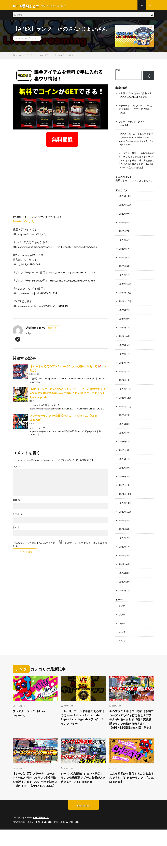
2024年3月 (124, 367)
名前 (16, 502)
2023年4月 (124, 463)
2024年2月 (124, 376)
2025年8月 (124, 227)
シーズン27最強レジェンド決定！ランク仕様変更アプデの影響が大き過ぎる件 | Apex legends (83, 791)
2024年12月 (125, 288)
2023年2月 (124, 481)
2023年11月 (125, 402)
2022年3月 (124, 577)
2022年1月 (124, 594)
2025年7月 (124, 236)
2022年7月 (124, 542)
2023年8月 (124, 428)
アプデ (122, 618)
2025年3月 (124, 271)
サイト (16, 529)
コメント (17, 468)
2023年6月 (124, 446)
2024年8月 (124, 323)
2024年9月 (124, 314)
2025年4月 (124, 262)
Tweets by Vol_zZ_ (23, 223)
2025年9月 (124, 218)
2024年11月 (125, 297)
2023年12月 (125, 393)
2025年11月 (125, 201)
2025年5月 (124, 253)
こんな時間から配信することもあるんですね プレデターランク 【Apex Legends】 (131, 788)
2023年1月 (124, 489)
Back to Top (83, 822)
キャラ (122, 636)
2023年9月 (124, 419)
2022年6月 (124, 551)
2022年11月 (125, 507)
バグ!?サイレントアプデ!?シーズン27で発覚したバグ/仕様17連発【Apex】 (136, 111)
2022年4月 (124, 568)
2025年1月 (124, 279)
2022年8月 (124, 533)
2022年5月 (124, 559)
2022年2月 (124, 586)
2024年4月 (124, 358)
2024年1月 (124, 384)
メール (18, 515)
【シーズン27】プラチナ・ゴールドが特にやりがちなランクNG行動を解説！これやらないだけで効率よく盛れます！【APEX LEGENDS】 (35, 793)
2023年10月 (125, 411)
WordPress (72, 838)
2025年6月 (124, 244)
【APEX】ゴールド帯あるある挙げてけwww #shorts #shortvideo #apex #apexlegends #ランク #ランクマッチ (82, 725)
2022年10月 (125, 516)
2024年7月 (124, 332)
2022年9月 (124, 524)
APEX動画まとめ (41, 834)
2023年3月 (124, 472)
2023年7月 (124, 437)
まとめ (122, 610)
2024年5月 (124, 349)
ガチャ (122, 627)
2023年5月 (124, 454)
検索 (117, 71)
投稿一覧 (52, 330)
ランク (35, 40)
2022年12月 (125, 498)
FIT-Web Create (43, 838)
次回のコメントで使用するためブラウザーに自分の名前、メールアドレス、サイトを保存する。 (60, 546)
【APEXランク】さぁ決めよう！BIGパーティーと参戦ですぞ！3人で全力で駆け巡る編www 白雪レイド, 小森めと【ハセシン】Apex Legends (68, 395)
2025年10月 (125, 210)
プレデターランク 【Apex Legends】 (31, 718)
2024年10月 (125, 306)
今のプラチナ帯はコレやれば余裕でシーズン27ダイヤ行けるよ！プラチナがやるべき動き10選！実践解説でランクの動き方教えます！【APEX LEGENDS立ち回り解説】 (131, 727)
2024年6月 (124, 341)
